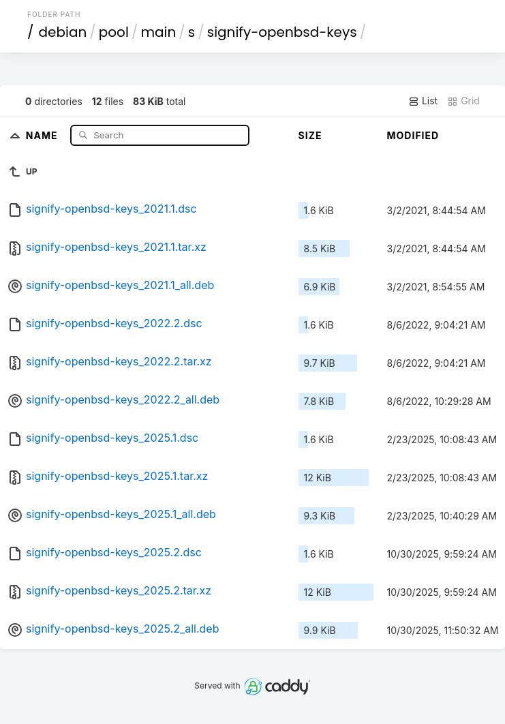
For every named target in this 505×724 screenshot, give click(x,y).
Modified (413, 135)
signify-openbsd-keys (282, 32)
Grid (463, 101)
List (423, 101)
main (158, 32)
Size (310, 135)
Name (43, 134)
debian (63, 32)
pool (114, 32)
